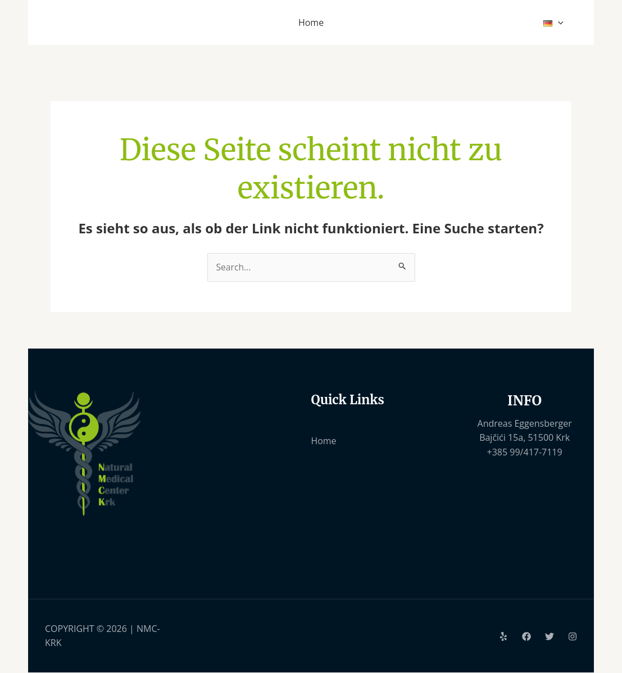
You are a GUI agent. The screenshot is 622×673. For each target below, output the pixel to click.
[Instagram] (572, 637)
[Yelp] (503, 637)
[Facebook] (526, 637)
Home (324, 441)
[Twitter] (549, 637)
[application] (559, 22)
